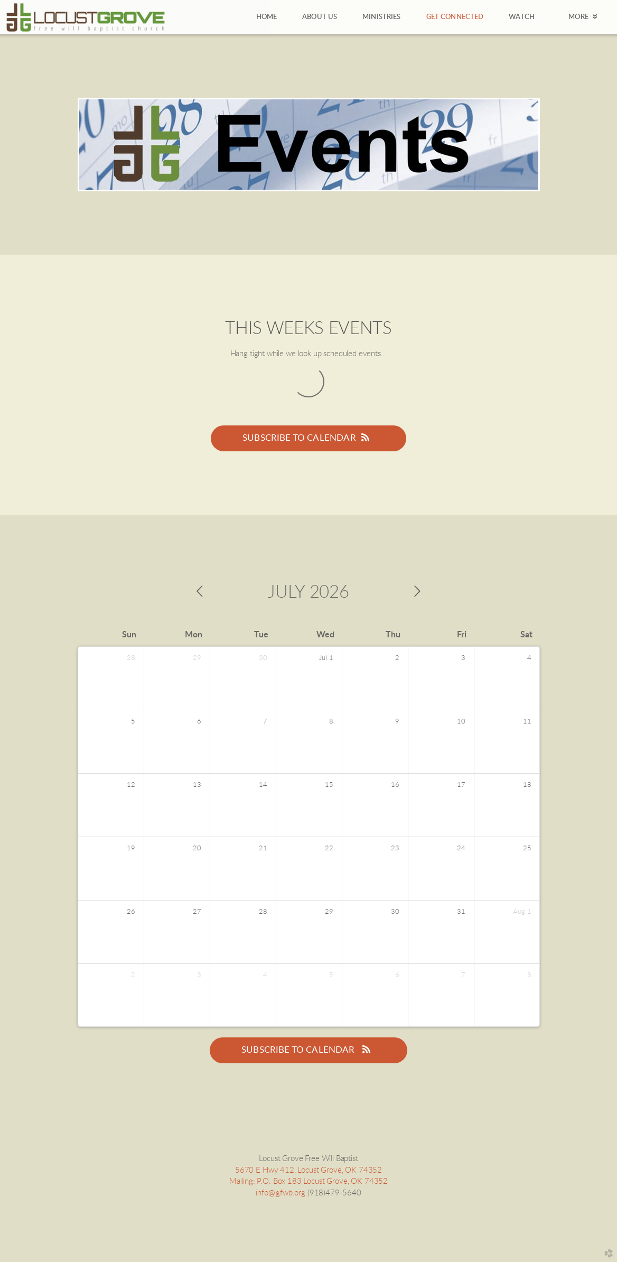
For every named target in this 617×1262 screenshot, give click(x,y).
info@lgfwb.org (280, 1193)
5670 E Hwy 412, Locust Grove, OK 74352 (308, 1170)
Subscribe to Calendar (308, 437)
